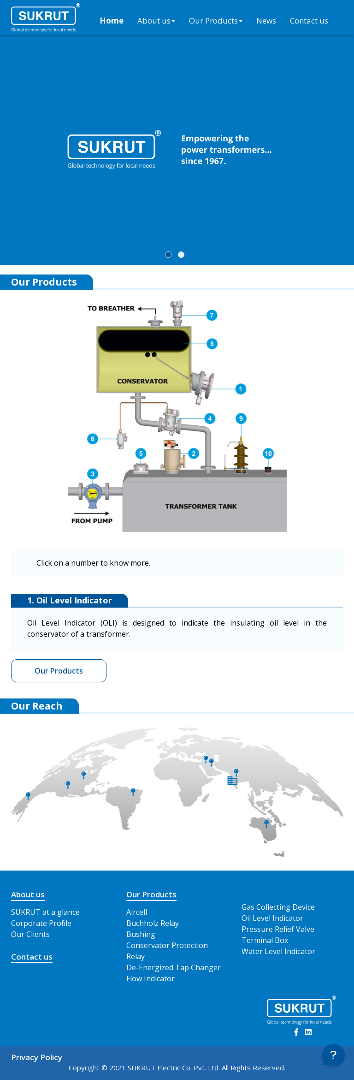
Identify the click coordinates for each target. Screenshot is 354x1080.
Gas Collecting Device (278, 907)
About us (28, 894)
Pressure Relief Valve (278, 929)
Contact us (309, 20)
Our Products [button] (215, 20)
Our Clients (30, 934)
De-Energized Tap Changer (173, 967)
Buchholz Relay (152, 923)
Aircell (136, 912)
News (266, 20)
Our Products (59, 671)
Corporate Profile (41, 923)
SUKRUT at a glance (45, 912)
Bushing (140, 934)
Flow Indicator (150, 978)
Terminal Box (265, 940)
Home (112, 20)
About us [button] (156, 20)
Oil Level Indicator (272, 918)
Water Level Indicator (278, 951)
